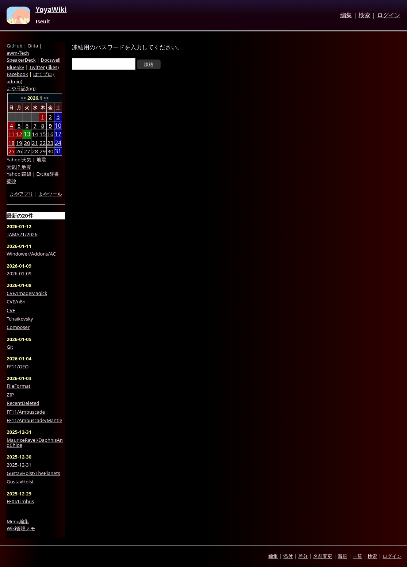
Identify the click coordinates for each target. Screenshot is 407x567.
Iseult (42, 21)
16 (50, 134)
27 (27, 151)
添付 (288, 556)
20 (27, 142)
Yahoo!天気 (19, 159)
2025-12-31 (19, 464)
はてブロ (42, 74)
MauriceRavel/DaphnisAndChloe (35, 442)
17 (58, 134)
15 (42, 134)
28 (35, 151)
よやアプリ (21, 194)
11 (11, 134)
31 (58, 151)
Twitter (37, 67)
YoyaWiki (51, 10)
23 (50, 142)
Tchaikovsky (20, 318)
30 (50, 151)
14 (35, 134)
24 (58, 143)
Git (10, 346)
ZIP (10, 394)
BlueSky (15, 67)
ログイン (388, 15)
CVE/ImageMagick (27, 293)
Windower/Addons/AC (31, 253)
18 (11, 142)
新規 (342, 556)
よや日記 (16, 88)
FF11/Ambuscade (26, 411)
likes (52, 67)
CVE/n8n (16, 301)
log (30, 88)
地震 (41, 159)
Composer (18, 327)
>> (46, 98)
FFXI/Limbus (20, 501)
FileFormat (18, 385)
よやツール (50, 194)
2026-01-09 (19, 273)
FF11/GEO (17, 366)
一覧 (357, 556)
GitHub (14, 45)
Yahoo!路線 (19, 174)
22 (42, 142)
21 (35, 142)
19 (19, 142)
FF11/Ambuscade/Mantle (34, 420)
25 (11, 151)
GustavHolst (20, 481)
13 (27, 134)
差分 (303, 556)
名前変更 (322, 556)
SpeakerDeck (21, 60)
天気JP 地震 (19, 167)
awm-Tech (18, 53)
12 (19, 134)
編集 (346, 15)
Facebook (17, 74)
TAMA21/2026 (22, 234)
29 (42, 151)
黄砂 (11, 181)
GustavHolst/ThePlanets (33, 473)
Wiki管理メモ (21, 528)
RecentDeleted (23, 403)
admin (14, 81)
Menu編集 (18, 521)
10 (58, 126)
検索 (364, 15)
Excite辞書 (48, 174)
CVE (11, 310)
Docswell (51, 60)
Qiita (32, 45)
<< (23, 98)
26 (19, 151)
